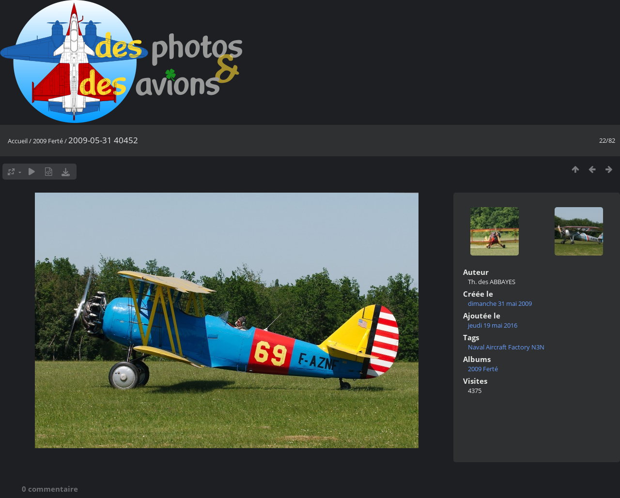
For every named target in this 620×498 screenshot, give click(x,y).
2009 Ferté (48, 140)
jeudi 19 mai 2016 (492, 325)
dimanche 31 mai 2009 (500, 303)
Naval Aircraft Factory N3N (506, 347)
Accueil (18, 140)
